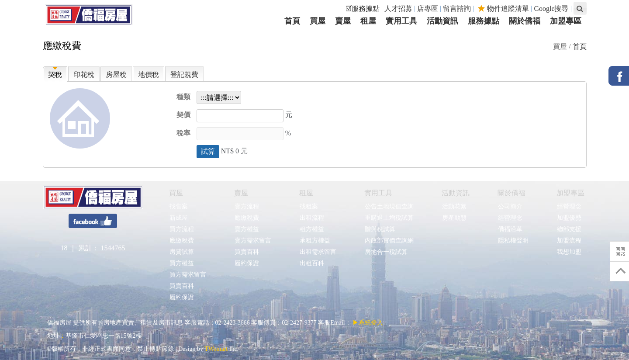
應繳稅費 (181, 240)
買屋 (176, 193)
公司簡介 (510, 206)
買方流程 (181, 229)
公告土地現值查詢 (389, 206)
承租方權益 (314, 240)
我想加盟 (568, 252)
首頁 (580, 46)
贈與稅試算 (379, 229)
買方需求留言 (187, 274)
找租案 (308, 206)
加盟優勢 (568, 218)
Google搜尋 (551, 8)
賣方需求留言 (252, 240)
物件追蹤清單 (503, 8)
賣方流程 (246, 206)
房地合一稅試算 (386, 252)
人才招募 (398, 8)
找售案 (178, 206)
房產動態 (454, 218)
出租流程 (311, 218)
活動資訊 (456, 193)
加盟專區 (570, 193)
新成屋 (178, 218)
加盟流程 (568, 240)
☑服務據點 (363, 8)
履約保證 (181, 297)
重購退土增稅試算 (389, 218)
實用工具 (378, 193)
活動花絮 (454, 206)
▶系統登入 (368, 322)
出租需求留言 (317, 252)
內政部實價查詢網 (389, 240)
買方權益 (181, 263)
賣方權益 (246, 229)
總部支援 (568, 229)
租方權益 (311, 229)
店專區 (427, 8)
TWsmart (216, 349)
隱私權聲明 (513, 240)
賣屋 (241, 193)
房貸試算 (181, 252)
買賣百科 (181, 286)
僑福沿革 (510, 229)
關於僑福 (511, 193)
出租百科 (311, 263)
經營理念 (510, 218)
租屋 (306, 193)
